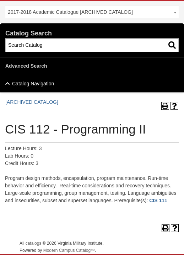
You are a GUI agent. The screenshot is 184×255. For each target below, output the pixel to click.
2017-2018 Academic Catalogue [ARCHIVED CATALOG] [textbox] (70, 12)
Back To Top (159, 244)
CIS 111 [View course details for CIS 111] (158, 200)
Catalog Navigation (33, 83)
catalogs (34, 243)
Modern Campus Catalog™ (69, 250)
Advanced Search (26, 66)
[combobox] (92, 12)
